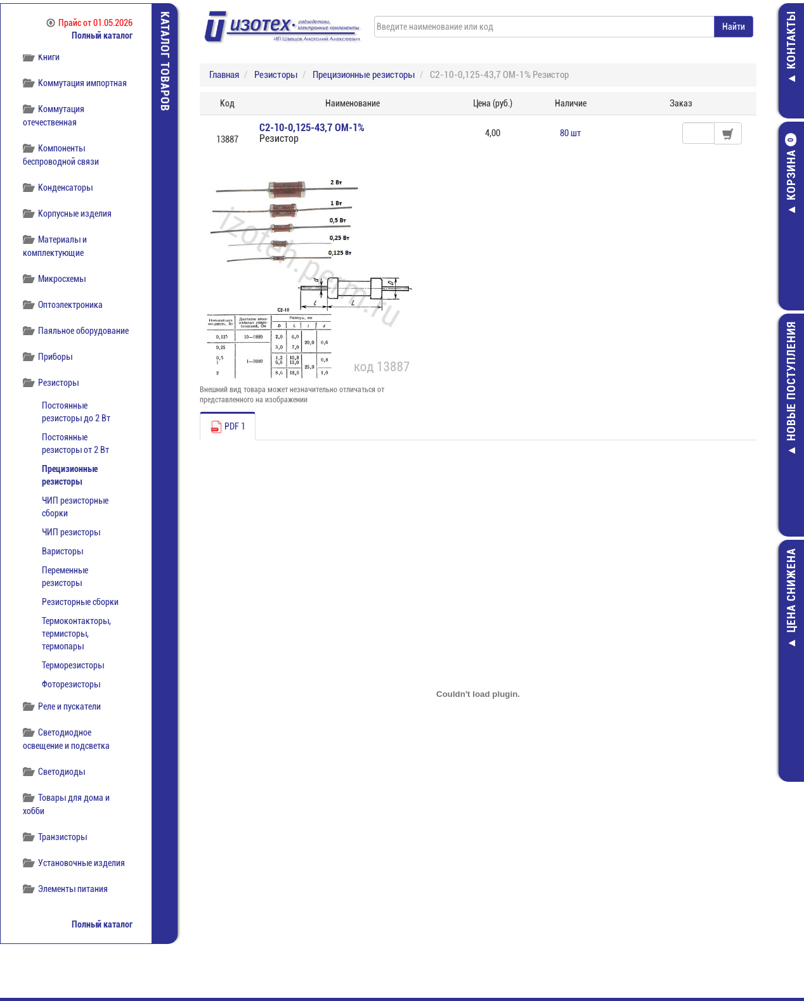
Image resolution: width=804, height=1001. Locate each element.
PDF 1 (227, 427)
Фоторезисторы (71, 684)
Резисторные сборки (80, 602)
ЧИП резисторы (71, 532)
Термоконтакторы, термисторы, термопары (76, 633)
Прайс (89, 23)
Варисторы (62, 551)
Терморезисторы (73, 665)
